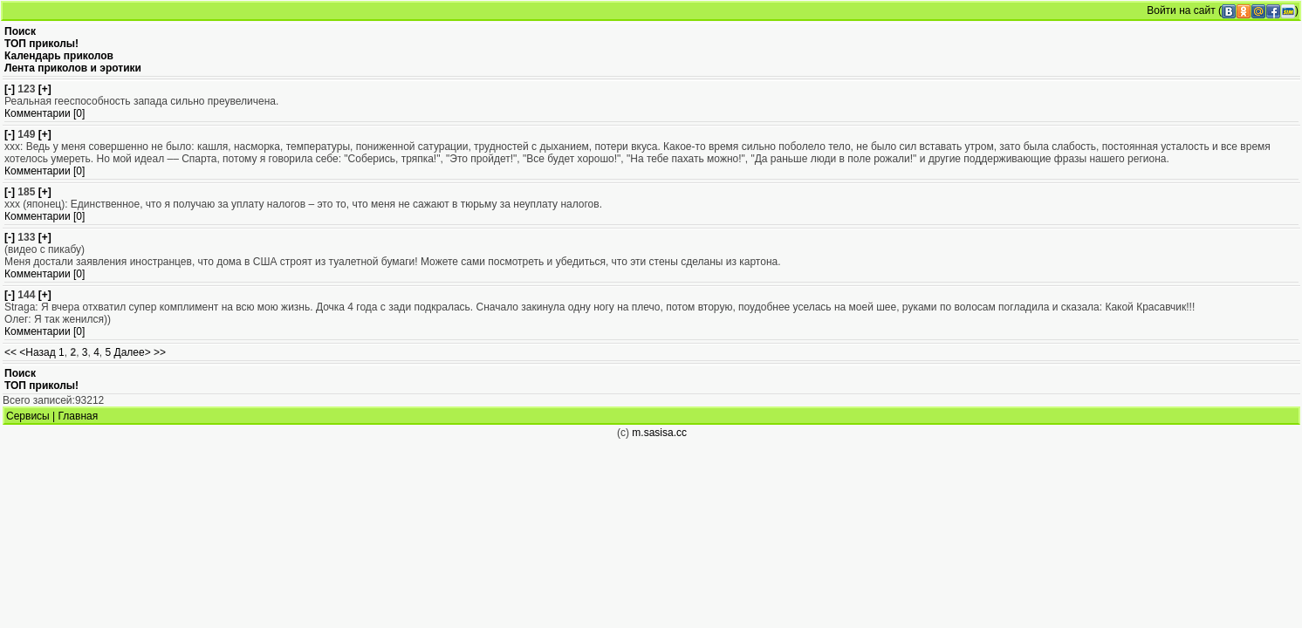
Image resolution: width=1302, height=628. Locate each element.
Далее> (132, 352)
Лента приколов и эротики (72, 68)
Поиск (20, 31)
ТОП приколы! (41, 44)
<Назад (37, 352)
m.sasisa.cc (659, 433)
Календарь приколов (58, 56)
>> (160, 352)
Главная (78, 416)
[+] (44, 89)
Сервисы (28, 416)
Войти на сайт (1181, 10)
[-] (9, 89)
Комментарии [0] (44, 113)
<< (10, 352)
